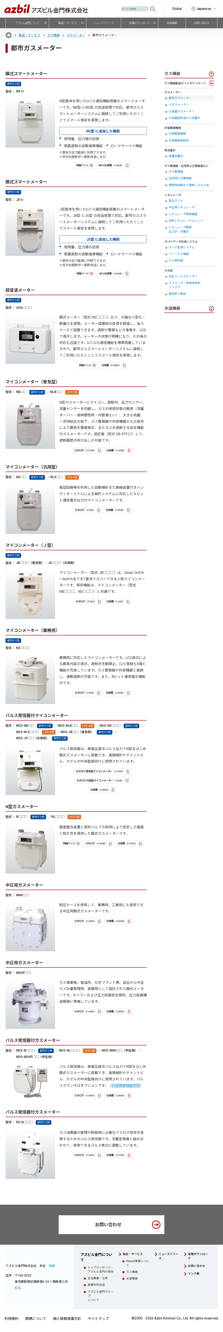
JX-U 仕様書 (111, 273)
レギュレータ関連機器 (183, 214)
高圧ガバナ (176, 200)
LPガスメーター (179, 104)
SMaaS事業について (137, 1263)
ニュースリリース (168, 1256)
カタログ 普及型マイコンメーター (100, 771)
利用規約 (11, 1319)
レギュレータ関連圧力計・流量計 (180, 229)
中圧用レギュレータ (182, 207)
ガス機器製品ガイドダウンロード (185, 83)
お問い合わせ (108, 1224)
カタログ (85, 450)
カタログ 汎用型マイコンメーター (100, 780)
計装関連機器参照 (126, 1085)
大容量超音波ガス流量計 (184, 118)
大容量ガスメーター (182, 111)
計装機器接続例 (179, 140)
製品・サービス (29, 35)
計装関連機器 (177, 133)
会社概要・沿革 (98, 1278)
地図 (52, 1266)
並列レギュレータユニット (186, 220)
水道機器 (132, 1278)
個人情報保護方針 (67, 1319)
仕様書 (111, 365)
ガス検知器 (176, 260)
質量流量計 (176, 156)
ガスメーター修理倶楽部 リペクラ (186, 285)
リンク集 (193, 1273)
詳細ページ (82, 165)
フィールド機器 (179, 254)
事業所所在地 (96, 1284)
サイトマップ (98, 1319)
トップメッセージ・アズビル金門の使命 (100, 1269)
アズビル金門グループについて (100, 1296)
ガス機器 (53, 35)
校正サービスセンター (183, 276)
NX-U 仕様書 (111, 165)
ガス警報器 (176, 171)
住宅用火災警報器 (180, 178)
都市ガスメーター (180, 98)
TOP (9, 35)
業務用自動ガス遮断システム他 (189, 185)
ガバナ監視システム (182, 247)
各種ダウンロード (198, 1256)
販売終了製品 (177, 293)
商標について (35, 1319)
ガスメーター (76, 35)
